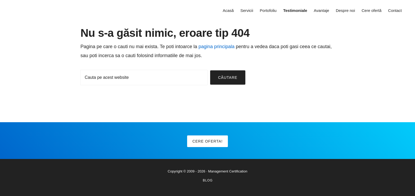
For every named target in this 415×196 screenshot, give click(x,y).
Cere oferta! (207, 141)
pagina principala (216, 46)
